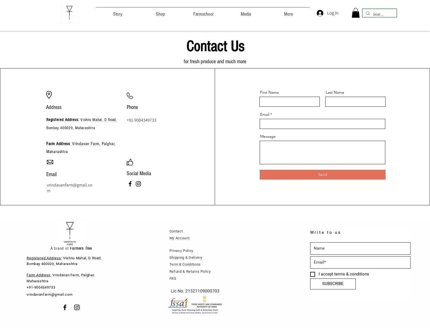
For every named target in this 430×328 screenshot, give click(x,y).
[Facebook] (130, 183)
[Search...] (379, 14)
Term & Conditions (185, 264)
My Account (179, 238)
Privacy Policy (181, 251)
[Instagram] (138, 183)
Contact (176, 231)
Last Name (335, 92)
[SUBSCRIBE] (333, 283)
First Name (269, 92)
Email (264, 114)
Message (268, 136)
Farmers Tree (80, 248)
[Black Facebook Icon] (65, 307)
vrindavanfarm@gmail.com (49, 294)
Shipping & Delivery (185, 257)
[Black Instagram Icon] (77, 307)
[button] (356, 13)
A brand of (59, 248)
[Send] (323, 175)
